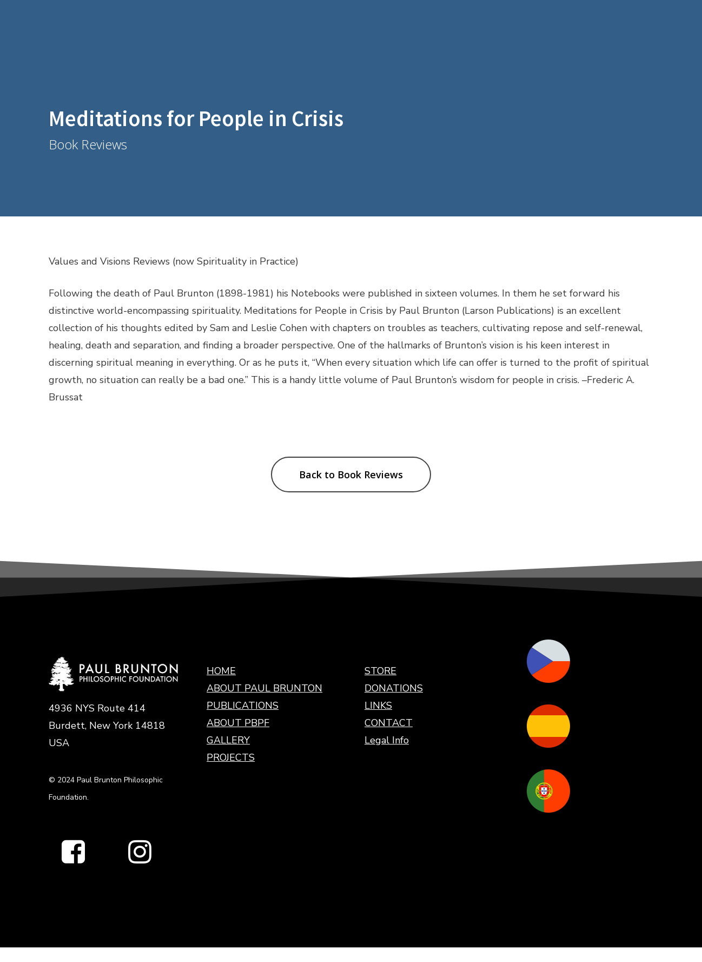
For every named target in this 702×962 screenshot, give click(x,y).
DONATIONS (394, 688)
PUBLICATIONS (243, 705)
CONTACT (389, 722)
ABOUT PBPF (238, 722)
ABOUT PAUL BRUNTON (264, 688)
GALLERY (228, 740)
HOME (221, 670)
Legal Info (387, 740)
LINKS (378, 705)
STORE (380, 670)
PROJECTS (231, 757)
